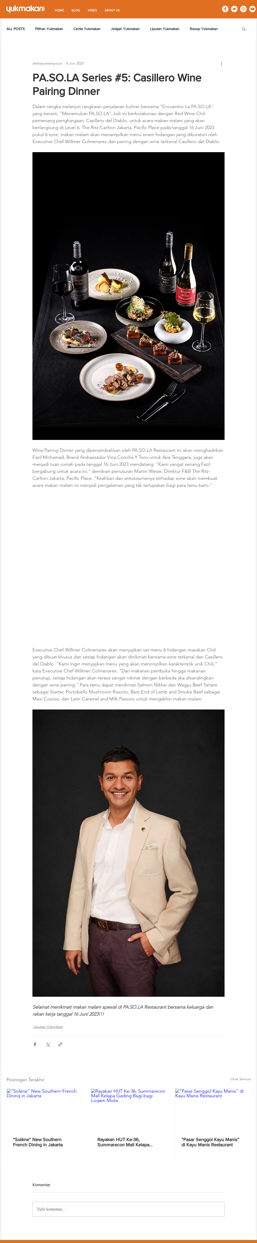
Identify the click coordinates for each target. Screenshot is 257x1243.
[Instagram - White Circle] (243, 9)
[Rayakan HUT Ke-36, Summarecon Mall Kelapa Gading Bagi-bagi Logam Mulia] (128, 1110)
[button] (243, 29)
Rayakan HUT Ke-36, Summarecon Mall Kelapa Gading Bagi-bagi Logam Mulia (128, 1142)
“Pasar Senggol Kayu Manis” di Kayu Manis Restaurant (210, 1142)
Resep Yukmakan (204, 29)
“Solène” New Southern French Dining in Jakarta (38, 1142)
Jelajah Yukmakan (125, 29)
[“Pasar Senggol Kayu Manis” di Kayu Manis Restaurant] (212, 1110)
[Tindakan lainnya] (221, 63)
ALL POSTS (15, 29)
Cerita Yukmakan (86, 29)
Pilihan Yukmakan (49, 29)
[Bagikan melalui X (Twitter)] (47, 1044)
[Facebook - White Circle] (225, 9)
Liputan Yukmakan (164, 29)
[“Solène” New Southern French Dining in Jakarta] (44, 1110)
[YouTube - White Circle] (252, 9)
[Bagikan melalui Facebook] (34, 1044)
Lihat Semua (241, 1079)
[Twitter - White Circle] (234, 9)
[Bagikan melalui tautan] (60, 1044)
